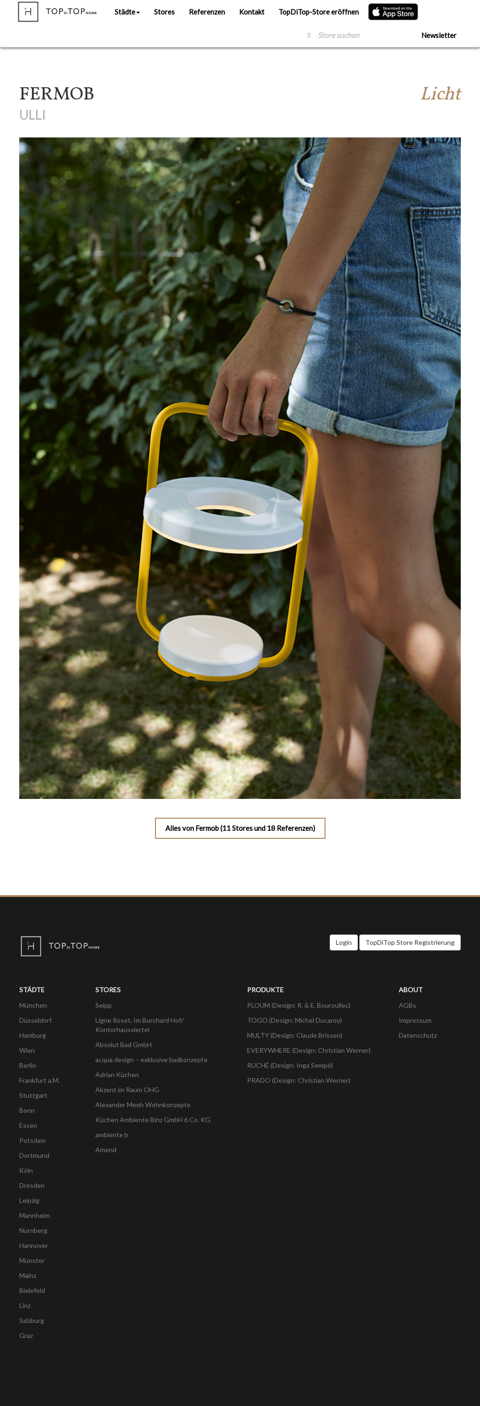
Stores (164, 12)
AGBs (407, 1005)
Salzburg (31, 1320)
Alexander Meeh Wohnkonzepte (143, 1105)
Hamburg (32, 1035)
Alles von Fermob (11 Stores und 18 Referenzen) (240, 828)
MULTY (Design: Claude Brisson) (294, 1035)
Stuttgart (33, 1095)
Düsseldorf (35, 1020)
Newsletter (439, 35)
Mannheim (34, 1215)
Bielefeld (32, 1290)
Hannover (33, 1245)
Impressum (415, 1020)
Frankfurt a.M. (39, 1080)
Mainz (27, 1275)
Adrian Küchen (117, 1075)
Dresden (32, 1185)
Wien (27, 1050)
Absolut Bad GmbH (123, 1045)
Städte (127, 12)
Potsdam (32, 1140)
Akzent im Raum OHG (127, 1090)
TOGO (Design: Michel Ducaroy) (294, 1020)
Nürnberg (33, 1230)
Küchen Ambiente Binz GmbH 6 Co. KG (152, 1120)
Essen (28, 1125)
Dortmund (34, 1155)
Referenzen (207, 12)
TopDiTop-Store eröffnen (319, 12)
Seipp (103, 1005)
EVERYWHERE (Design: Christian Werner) (309, 1050)
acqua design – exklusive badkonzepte (151, 1060)
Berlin (27, 1065)
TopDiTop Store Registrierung (410, 942)
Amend (105, 1150)
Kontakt (251, 12)
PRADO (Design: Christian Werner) (298, 1080)
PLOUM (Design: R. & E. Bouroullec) (298, 1005)
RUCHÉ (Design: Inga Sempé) (290, 1065)
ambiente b (111, 1135)
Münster (32, 1260)
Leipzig (29, 1200)
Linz (25, 1305)
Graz (26, 1335)
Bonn (27, 1110)
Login (344, 942)
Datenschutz (418, 1035)
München (33, 1005)
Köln (26, 1170)
